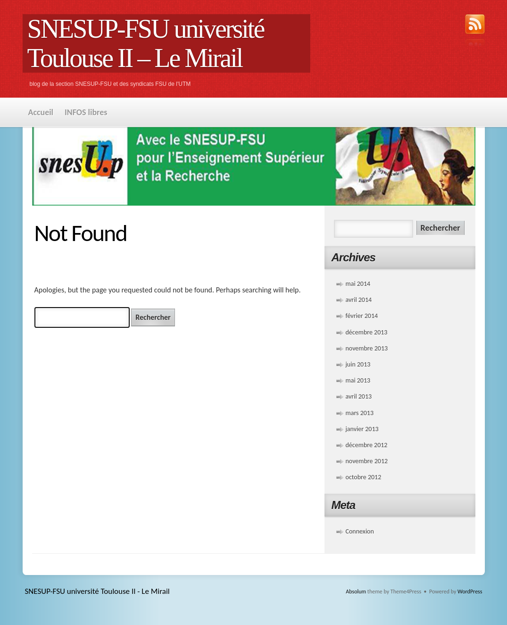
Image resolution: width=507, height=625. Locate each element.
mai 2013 (358, 380)
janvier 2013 (362, 429)
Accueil (41, 112)
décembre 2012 (367, 445)
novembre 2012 (367, 461)
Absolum (356, 591)
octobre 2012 (364, 477)
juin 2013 (358, 364)
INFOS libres (86, 112)
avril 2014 (359, 300)
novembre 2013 (367, 348)
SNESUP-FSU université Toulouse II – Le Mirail (145, 43)
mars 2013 (360, 413)
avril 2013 (359, 396)
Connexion (360, 531)
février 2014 (362, 316)
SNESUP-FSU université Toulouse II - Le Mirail (97, 591)
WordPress (469, 591)
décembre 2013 (367, 332)
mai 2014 (358, 284)
